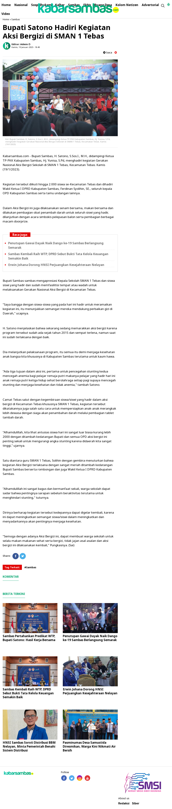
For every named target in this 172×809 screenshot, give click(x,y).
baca (107, 52)
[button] (168, 3)
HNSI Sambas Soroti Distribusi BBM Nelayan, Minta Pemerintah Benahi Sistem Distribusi (29, 746)
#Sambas (30, 567)
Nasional (21, 5)
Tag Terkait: (12, 567)
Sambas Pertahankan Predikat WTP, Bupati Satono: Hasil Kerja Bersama (29, 638)
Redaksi (123, 803)
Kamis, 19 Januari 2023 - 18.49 (26, 47)
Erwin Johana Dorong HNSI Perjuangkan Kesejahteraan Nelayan (56, 265)
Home (6, 5)
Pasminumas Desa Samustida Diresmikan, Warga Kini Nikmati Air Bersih (89, 746)
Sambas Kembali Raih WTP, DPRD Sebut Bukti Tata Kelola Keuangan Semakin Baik (28, 693)
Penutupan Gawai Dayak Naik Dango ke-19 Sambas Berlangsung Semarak (90, 638)
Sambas (15, 19)
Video (5, 14)
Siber (135, 803)
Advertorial (150, 5)
